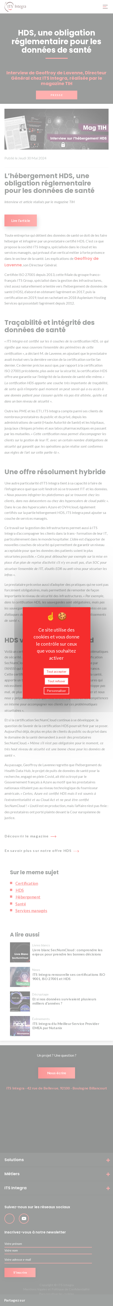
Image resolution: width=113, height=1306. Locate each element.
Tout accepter (56, 671)
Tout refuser (56, 681)
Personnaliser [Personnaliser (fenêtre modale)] (56, 690)
